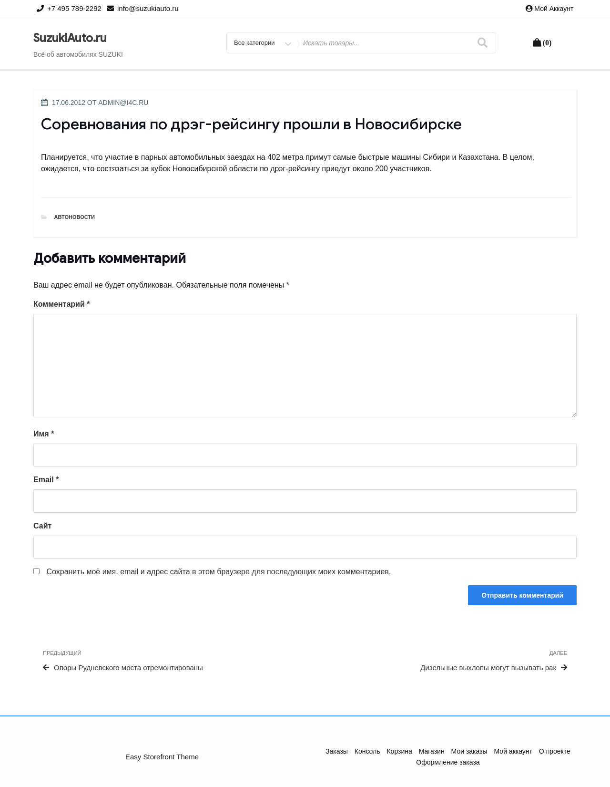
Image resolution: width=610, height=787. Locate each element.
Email (46, 480)
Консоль (367, 751)
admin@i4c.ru (123, 102)
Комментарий (61, 304)
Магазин (432, 751)
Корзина (399, 751)
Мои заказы (469, 751)
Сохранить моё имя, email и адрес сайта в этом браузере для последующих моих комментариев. (218, 572)
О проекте (554, 751)
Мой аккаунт (553, 8)
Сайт (42, 526)
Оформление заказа (447, 762)
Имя (43, 434)
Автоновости (74, 217)
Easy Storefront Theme (162, 757)
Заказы (336, 751)
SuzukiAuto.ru (70, 38)
